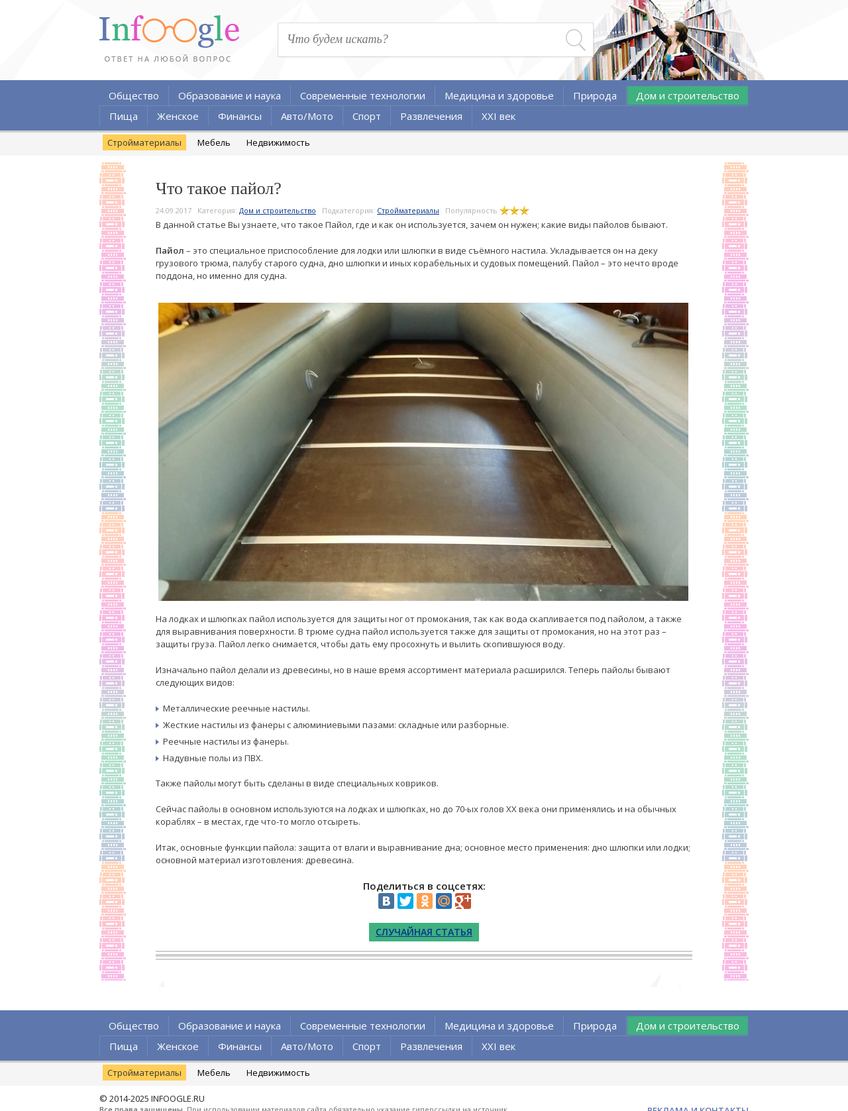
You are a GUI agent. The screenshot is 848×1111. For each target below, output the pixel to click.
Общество (134, 95)
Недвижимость (278, 142)
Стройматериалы (144, 142)
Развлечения (431, 116)
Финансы (240, 116)
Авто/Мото (307, 116)
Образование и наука (229, 95)
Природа (595, 95)
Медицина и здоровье (499, 95)
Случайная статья (424, 932)
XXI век (498, 116)
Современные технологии (362, 95)
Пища (123, 116)
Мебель (214, 142)
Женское (178, 116)
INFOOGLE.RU (178, 1098)
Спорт (366, 116)
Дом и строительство (687, 95)
